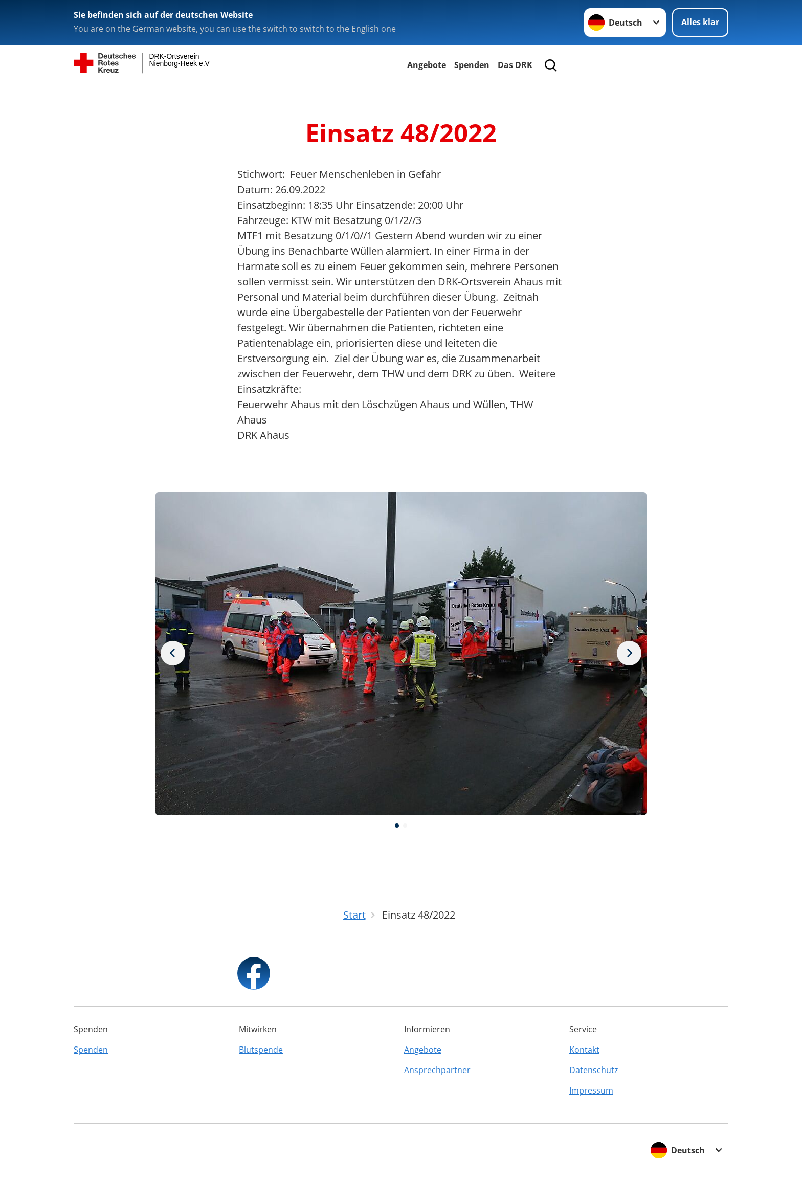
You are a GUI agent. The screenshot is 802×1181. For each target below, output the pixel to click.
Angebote (426, 65)
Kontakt (584, 1049)
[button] (397, 825)
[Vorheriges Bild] (629, 653)
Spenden (471, 65)
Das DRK (515, 65)
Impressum (591, 1090)
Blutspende (261, 1049)
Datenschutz (593, 1070)
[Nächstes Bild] (173, 653)
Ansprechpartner (437, 1070)
